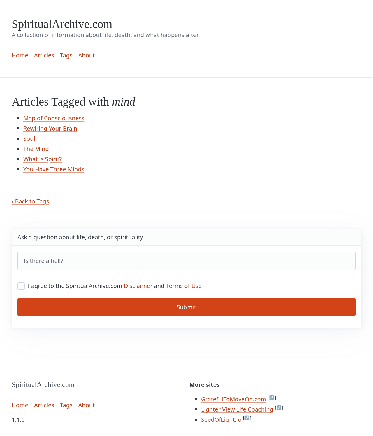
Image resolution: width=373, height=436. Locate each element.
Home (20, 55)
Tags (66, 55)
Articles (44, 55)
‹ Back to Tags (30, 201)
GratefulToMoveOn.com (233, 399)
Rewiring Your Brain (50, 128)
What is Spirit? (42, 159)
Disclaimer (138, 286)
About (86, 55)
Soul (29, 139)
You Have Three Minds (53, 169)
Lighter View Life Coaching (237, 409)
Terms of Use (184, 286)
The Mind (36, 149)
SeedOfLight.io (221, 419)
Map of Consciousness (53, 118)
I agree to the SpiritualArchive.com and (109, 286)
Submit (186, 307)
